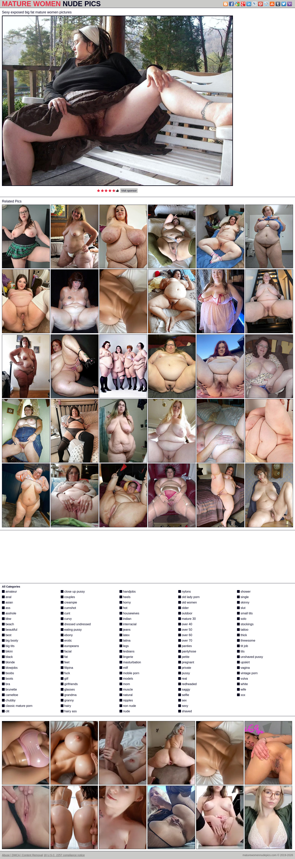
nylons (184, 591)
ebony (67, 635)
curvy (66, 618)
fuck (65, 673)
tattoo (242, 629)
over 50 (185, 629)
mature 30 (187, 618)
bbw (6, 618)
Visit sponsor (129, 190)
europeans (70, 646)
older (183, 608)
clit (5, 711)
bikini (7, 651)
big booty (10, 640)
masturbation (130, 662)
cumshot (68, 608)
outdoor (185, 613)
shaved (185, 711)
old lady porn (189, 597)
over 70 (185, 640)
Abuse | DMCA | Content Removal (22, 855)
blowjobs (10, 667)
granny (67, 700)
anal (6, 597)
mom (124, 684)
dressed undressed (76, 624)
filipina (67, 667)
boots (7, 678)
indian (125, 618)
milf (123, 667)
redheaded (187, 684)
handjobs (127, 591)
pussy (184, 673)
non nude (127, 705)
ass (6, 608)
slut (241, 608)
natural (125, 695)
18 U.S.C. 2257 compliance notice (64, 855)
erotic (66, 640)
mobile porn (129, 673)
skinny (243, 602)
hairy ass (69, 711)
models (126, 678)
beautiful (9, 629)
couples (68, 597)
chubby (9, 700)
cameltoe (10, 695)
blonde (8, 662)
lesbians (126, 651)
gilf (64, 678)
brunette (9, 689)
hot (123, 608)
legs (124, 646)
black (7, 656)
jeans (125, 629)
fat (64, 656)
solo (241, 618)
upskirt (243, 662)
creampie (69, 602)
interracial (128, 624)
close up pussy (73, 591)
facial (66, 651)
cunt (65, 613)
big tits (8, 646)
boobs (8, 673)
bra (6, 684)
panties (185, 646)
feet (65, 662)
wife (241, 689)
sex (182, 700)
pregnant (186, 662)
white (242, 684)
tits (241, 651)
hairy (66, 705)
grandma (69, 695)
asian (7, 602)
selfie (183, 695)
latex (124, 635)
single (243, 597)
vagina (243, 667)
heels (125, 597)
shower (244, 591)
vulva (242, 678)
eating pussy (71, 629)
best (6, 635)
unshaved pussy (250, 656)
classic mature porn (17, 705)
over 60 (185, 635)
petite (183, 656)
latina (125, 640)
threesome (246, 640)
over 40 (185, 624)
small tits (245, 613)
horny (125, 602)
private (184, 667)
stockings (245, 624)
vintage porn (247, 673)
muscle (126, 689)
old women (187, 602)
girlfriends (69, 684)
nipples (126, 700)
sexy (183, 705)
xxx (241, 695)
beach (8, 624)
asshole (9, 613)
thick (242, 635)
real (182, 678)
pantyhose (187, 651)
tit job (242, 646)
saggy (184, 689)
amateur (9, 591)
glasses (68, 689)
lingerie (126, 656)
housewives (129, 613)
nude (124, 711)
